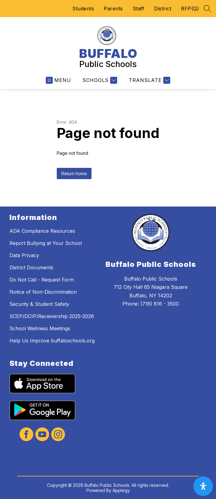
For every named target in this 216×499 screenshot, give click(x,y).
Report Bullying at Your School (45, 243)
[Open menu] (58, 80)
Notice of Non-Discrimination (43, 292)
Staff (139, 8)
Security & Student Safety (39, 304)
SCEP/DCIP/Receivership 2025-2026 (51, 316)
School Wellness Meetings (39, 328)
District (162, 8)
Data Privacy (24, 255)
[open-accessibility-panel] (203, 486)
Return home (74, 173)
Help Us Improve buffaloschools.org (52, 341)
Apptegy (121, 490)
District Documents (31, 267)
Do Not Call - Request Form (41, 280)
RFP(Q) (190, 8)
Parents (113, 8)
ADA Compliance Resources (42, 231)
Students (83, 8)
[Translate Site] (148, 80)
